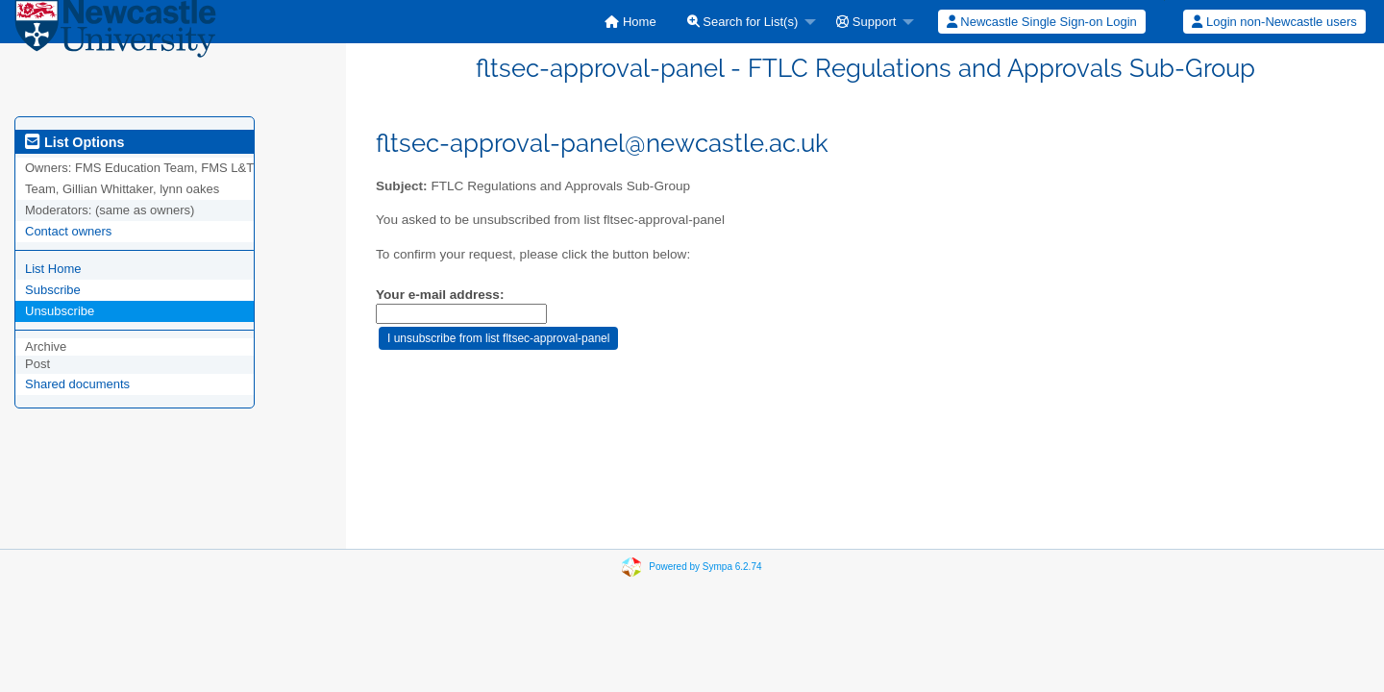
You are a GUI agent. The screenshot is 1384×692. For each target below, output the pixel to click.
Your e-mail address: (440, 294)
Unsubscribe (59, 311)
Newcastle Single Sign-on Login (1042, 21)
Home (630, 21)
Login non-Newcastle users (1274, 21)
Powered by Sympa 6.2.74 (705, 566)
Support (866, 21)
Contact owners (68, 231)
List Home (53, 268)
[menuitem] (630, 21)
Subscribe (53, 290)
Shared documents (77, 384)
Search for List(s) (743, 21)
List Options (74, 142)
